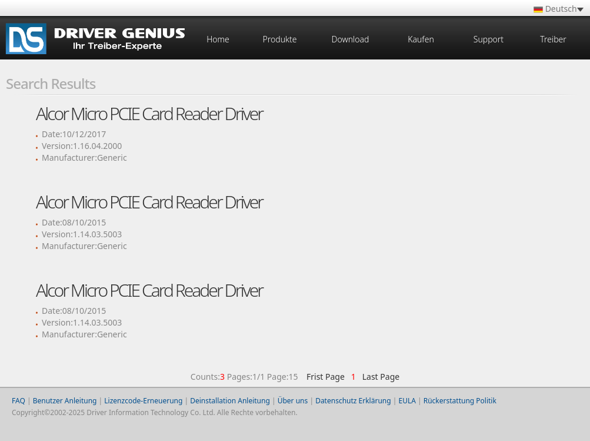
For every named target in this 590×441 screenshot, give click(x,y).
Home (217, 39)
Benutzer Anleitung (65, 401)
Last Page (378, 376)
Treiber (553, 39)
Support (489, 39)
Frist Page (325, 376)
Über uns (293, 401)
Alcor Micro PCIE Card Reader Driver (149, 113)
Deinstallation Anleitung (230, 401)
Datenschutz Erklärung (353, 401)
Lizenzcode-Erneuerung (143, 401)
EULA (406, 401)
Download (350, 39)
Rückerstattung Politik (460, 401)
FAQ (18, 401)
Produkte (280, 39)
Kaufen (421, 39)
